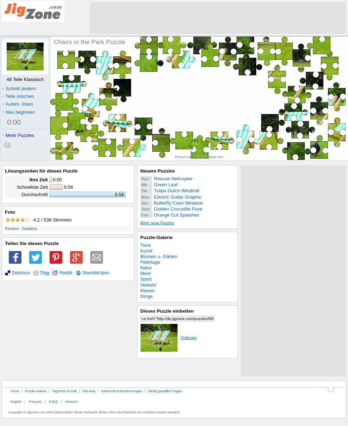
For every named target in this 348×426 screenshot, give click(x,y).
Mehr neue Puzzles (157, 223)
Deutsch (71, 401)
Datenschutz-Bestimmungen (121, 391)
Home (15, 391)
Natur (146, 267)
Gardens (29, 228)
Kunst (146, 250)
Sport (146, 279)
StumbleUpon (96, 272)
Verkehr (148, 285)
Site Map (88, 391)
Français (35, 401)
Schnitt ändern (19, 88)
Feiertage (150, 262)
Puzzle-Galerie (156, 237)
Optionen (168, 338)
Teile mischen (18, 96)
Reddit (65, 272)
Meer (145, 273)
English (16, 401)
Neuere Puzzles (157, 171)
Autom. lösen (17, 104)
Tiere (145, 245)
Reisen (147, 290)
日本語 (53, 401)
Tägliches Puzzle (64, 391)
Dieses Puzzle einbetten (167, 311)
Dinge (146, 296)
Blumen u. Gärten (158, 256)
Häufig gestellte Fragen (165, 391)
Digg (44, 272)
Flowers (12, 228)
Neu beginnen (18, 112)
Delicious (21, 272)
